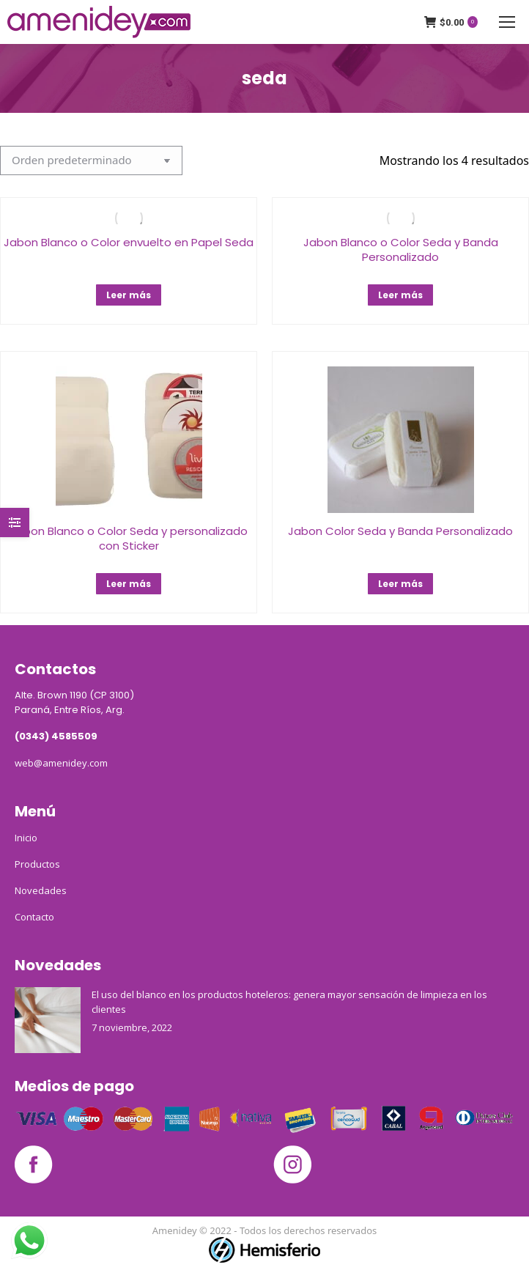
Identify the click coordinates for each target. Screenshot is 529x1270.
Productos (37, 864)
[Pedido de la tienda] (91, 160)
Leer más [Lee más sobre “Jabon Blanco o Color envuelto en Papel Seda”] (128, 295)
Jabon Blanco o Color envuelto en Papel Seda (129, 242)
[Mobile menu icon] (507, 22)
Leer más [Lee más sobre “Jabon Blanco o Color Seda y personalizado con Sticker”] (128, 583)
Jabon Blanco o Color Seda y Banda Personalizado (400, 250)
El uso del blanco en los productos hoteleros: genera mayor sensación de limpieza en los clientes (289, 1002)
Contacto (34, 916)
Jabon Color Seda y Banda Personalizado (400, 531)
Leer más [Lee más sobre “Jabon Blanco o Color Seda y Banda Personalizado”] (400, 295)
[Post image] (48, 1020)
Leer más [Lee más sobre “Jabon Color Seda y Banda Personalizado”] (400, 583)
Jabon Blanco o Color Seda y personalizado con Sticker (129, 538)
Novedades (41, 890)
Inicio (26, 837)
